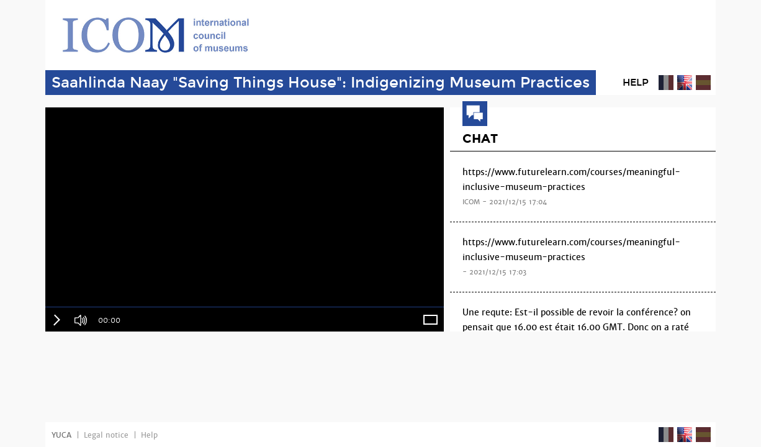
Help (636, 82)
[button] (56, 320)
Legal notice (106, 435)
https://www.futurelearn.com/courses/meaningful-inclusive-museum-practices (582, 187)
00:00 (109, 320)
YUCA (61, 435)
